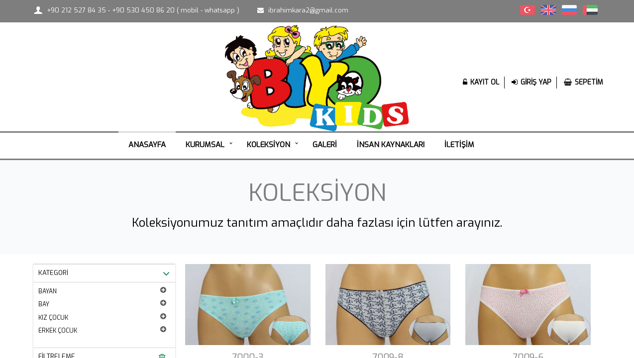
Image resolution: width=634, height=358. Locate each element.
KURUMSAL (205, 145)
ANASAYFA (147, 145)
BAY (102, 303)
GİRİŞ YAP (531, 82)
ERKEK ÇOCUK (102, 330)
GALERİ (325, 145)
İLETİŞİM (459, 145)
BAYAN (102, 290)
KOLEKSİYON (268, 145)
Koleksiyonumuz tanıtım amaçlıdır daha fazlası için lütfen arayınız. (317, 223)
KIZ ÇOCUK (102, 317)
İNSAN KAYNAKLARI (390, 145)
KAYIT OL (481, 82)
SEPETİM (583, 82)
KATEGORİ (104, 273)
